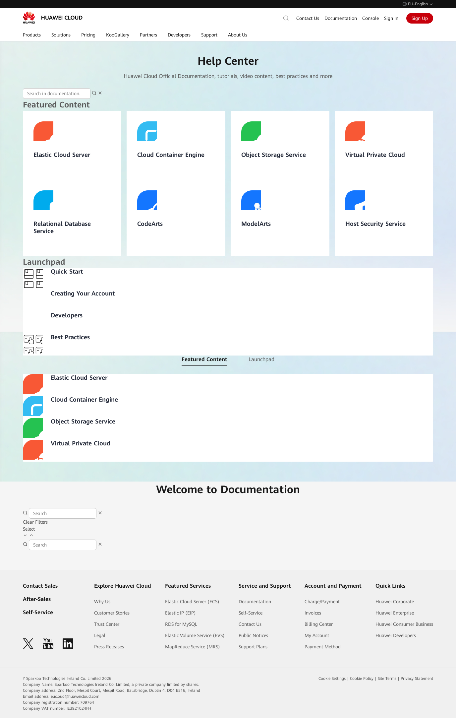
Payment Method (323, 646)
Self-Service (38, 612)
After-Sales (37, 599)
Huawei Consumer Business (404, 624)
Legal (99, 635)
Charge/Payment (322, 601)
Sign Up (420, 18)
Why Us (102, 601)
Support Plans (253, 646)
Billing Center (319, 624)
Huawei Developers (395, 635)
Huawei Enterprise (394, 613)
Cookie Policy (361, 678)
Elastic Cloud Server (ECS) (192, 601)
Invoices (313, 613)
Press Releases (109, 646)
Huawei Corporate (394, 601)
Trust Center (106, 624)
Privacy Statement (417, 678)
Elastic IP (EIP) (180, 613)
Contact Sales (40, 586)
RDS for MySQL (181, 624)
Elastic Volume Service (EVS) (195, 635)
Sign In (391, 18)
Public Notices (253, 635)
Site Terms (387, 678)
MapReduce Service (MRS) (192, 646)
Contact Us (307, 18)
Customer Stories (112, 613)
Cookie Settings (332, 678)
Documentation (340, 18)
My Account (317, 635)
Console (370, 18)
